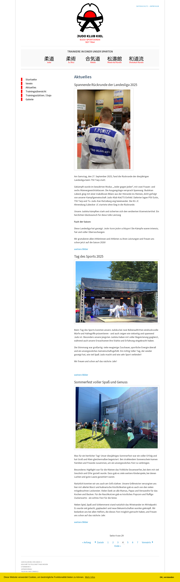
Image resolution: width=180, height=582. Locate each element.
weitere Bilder (81, 249)
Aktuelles (31, 87)
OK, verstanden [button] (167, 577)
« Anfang (86, 542)
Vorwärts (146, 542)
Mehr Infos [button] (90, 577)
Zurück (100, 542)
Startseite (31, 79)
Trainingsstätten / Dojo (38, 95)
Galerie (29, 99)
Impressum (154, 6)
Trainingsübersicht (36, 91)
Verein (29, 83)
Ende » (117, 545)
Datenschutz (142, 6)
